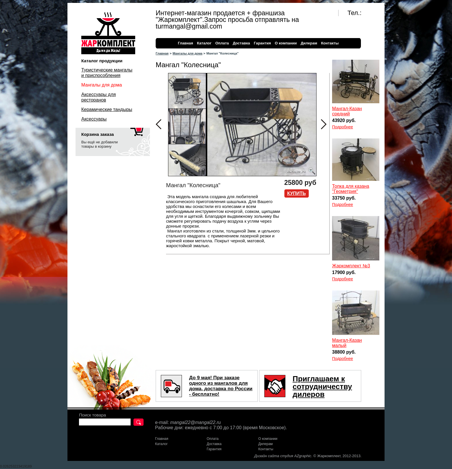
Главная (185, 43)
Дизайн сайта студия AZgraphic (282, 456)
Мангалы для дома (187, 53)
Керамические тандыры (106, 109)
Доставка (241, 43)
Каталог (204, 43)
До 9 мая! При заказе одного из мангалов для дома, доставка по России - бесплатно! (221, 386)
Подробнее (342, 127)
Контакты (330, 43)
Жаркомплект (108, 33)
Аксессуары (94, 119)
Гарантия (262, 43)
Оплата (222, 43)
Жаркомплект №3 (351, 265)
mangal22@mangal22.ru (195, 422)
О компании (286, 43)
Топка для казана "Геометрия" (350, 189)
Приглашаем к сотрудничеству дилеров (322, 386)
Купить (296, 193)
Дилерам (309, 43)
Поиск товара (92, 414)
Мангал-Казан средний (347, 111)
